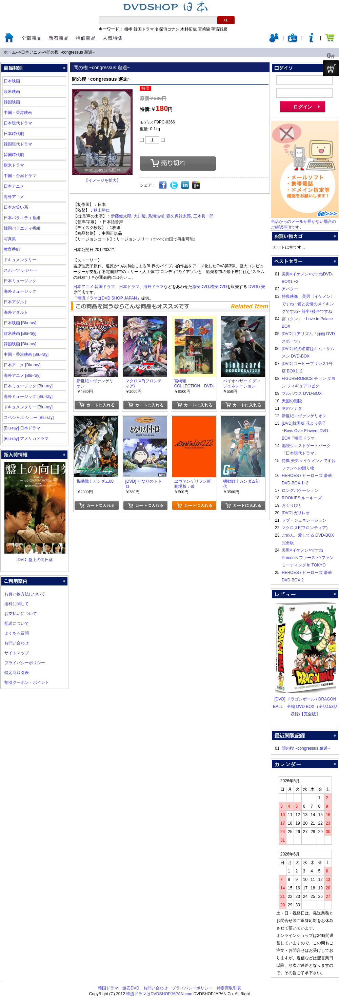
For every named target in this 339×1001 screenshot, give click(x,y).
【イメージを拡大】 (102, 180)
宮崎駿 (204, 29)
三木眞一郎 (203, 216)
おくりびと (292, 505)
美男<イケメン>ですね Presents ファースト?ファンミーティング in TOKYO (308, 557)
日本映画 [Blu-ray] (20, 323)
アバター (290, 289)
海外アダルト (16, 312)
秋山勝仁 (102, 210)
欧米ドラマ (14, 165)
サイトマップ (16, 653)
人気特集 (113, 38)
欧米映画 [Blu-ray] (20, 333)
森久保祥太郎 (178, 216)
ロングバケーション (300, 490)
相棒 (128, 29)
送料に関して (16, 603)
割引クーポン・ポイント (26, 682)
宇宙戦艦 (219, 29)
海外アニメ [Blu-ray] (22, 375)
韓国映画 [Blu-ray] (20, 344)
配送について (16, 623)
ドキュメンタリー (20, 259)
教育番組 (12, 249)
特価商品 (86, 38)
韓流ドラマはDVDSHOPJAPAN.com (159, 994)
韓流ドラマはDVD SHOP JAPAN (107, 298)
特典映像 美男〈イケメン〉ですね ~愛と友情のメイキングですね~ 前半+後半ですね (308, 304)
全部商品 (31, 38)
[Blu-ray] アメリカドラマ (26, 438)
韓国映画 (12, 102)
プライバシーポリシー (24, 662)
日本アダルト (16, 302)
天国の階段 (292, 401)
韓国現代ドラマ (18, 144)
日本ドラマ (129, 286)
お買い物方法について (24, 594)
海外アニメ (14, 196)
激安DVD (200, 286)
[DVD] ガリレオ (296, 513)
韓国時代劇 (14, 154)
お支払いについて (20, 613)
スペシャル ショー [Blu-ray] (29, 417)
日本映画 (12, 81)
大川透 (140, 216)
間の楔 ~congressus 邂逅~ (70, 52)
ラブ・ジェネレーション (304, 520)
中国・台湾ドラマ (20, 175)
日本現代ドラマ (18, 123)
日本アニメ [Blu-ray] (22, 365)
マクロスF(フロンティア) (304, 527)
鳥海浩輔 (156, 216)
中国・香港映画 (18, 112)
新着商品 (58, 38)
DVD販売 (256, 286)
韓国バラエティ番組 (22, 228)
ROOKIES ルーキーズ (302, 498)
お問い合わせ (16, 643)
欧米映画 (12, 91)
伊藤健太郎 (121, 216)
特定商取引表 (16, 672)
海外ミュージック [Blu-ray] (28, 396)
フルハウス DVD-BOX (302, 393)
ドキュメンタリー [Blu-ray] (28, 407)
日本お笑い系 (16, 207)
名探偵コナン (167, 29)
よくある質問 (16, 633)
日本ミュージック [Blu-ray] (28, 386)
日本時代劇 (14, 133)
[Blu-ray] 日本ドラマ (22, 428)
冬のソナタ (292, 408)
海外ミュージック (20, 291)
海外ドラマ (153, 286)
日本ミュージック (20, 280)
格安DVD (218, 286)
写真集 (10, 238)
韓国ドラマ (144, 29)
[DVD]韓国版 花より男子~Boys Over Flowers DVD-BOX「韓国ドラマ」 (306, 431)
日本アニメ (31, 52)
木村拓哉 (188, 29)
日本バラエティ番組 (22, 217)
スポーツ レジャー (20, 270)
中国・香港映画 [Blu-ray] (26, 354)
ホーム (10, 52)
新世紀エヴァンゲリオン (304, 415)
